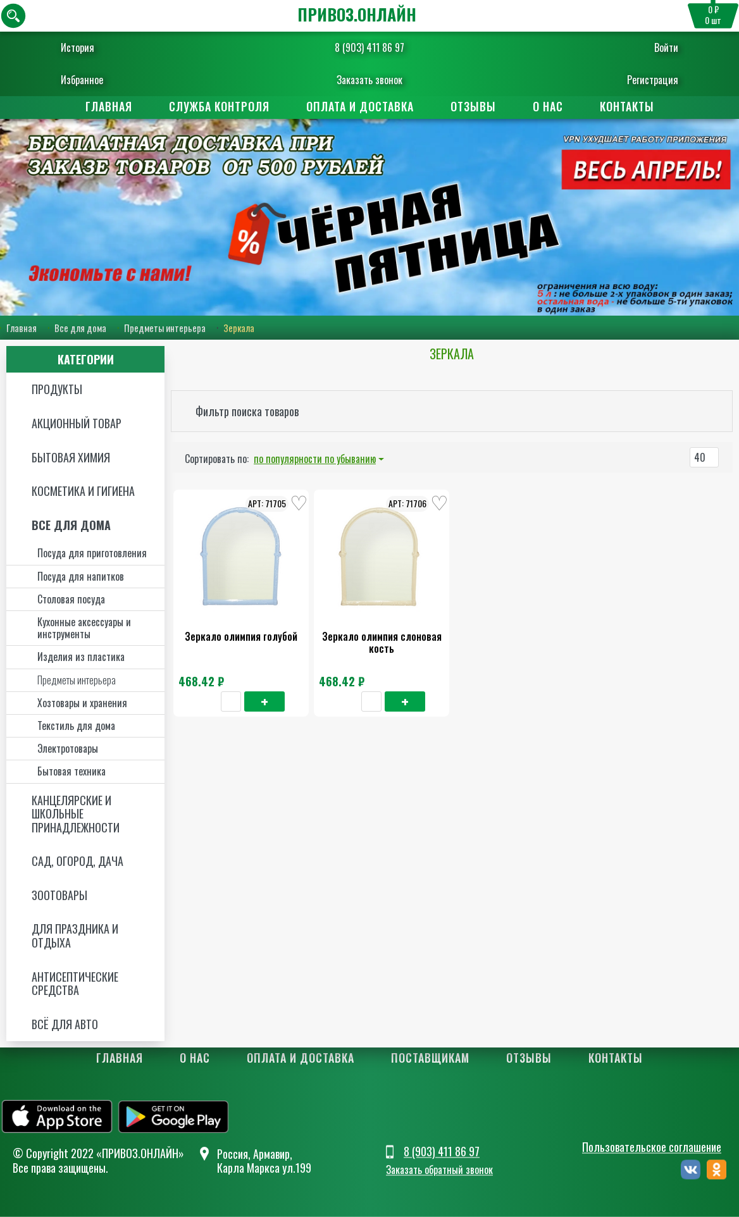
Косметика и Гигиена (83, 491)
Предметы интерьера (165, 328)
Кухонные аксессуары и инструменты (84, 627)
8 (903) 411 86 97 (369, 47)
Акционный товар (76, 423)
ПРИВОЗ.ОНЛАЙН (356, 14)
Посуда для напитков (80, 576)
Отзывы (473, 106)
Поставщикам (430, 1057)
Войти (666, 47)
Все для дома (80, 328)
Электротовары (67, 748)
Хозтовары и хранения (82, 702)
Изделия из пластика (81, 656)
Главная (108, 106)
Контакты (627, 106)
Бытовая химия (71, 457)
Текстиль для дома (76, 725)
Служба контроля (219, 106)
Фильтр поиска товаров (247, 411)
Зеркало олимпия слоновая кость (382, 642)
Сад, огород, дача (77, 861)
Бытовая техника (71, 771)
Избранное (82, 79)
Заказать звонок (369, 79)
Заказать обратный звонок (439, 1169)
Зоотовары (59, 895)
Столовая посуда (71, 599)
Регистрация (652, 79)
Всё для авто (65, 1024)
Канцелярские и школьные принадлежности (76, 814)
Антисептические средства (75, 983)
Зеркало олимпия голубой (241, 636)
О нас (548, 106)
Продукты (57, 389)
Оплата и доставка (360, 106)
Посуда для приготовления (92, 552)
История (77, 47)
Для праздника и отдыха (75, 935)
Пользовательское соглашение (651, 1147)
